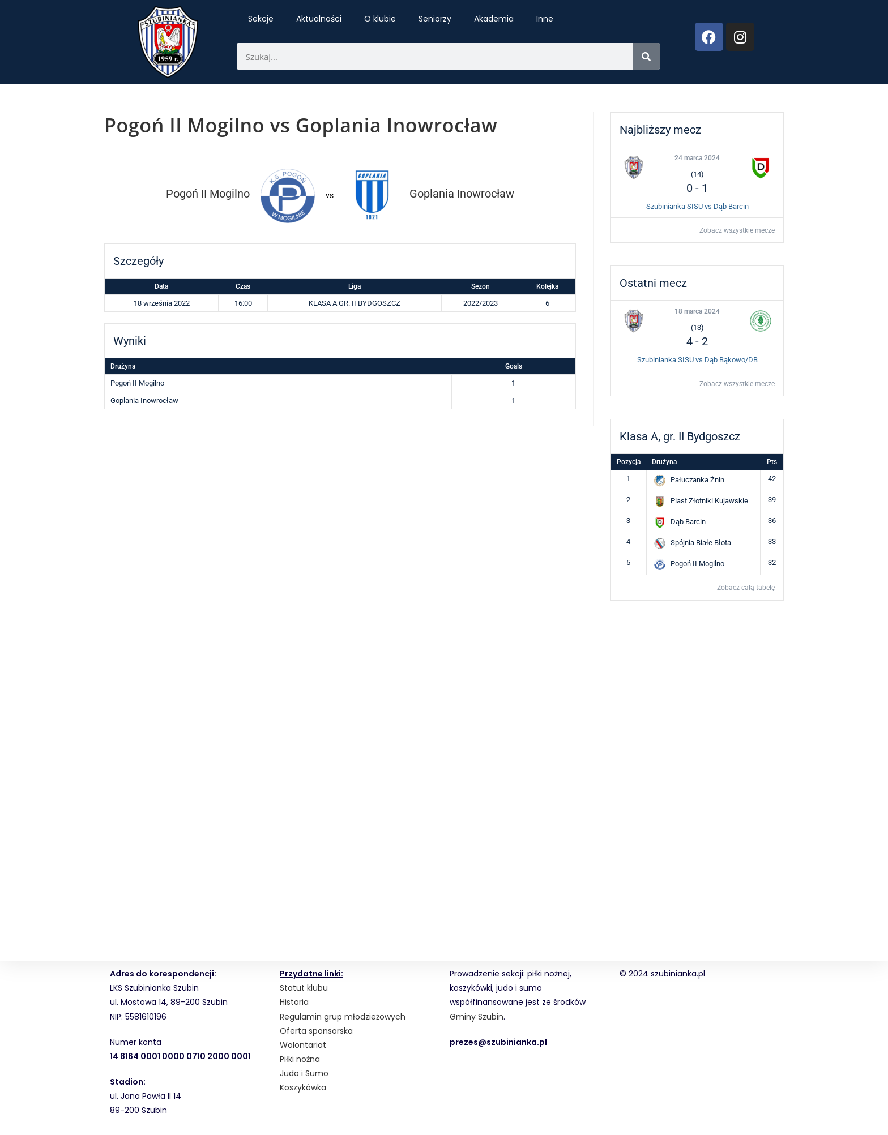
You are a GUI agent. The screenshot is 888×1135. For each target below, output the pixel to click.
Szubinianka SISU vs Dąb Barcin (697, 206)
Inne (544, 18)
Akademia (494, 18)
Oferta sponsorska (316, 1031)
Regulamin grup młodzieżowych (342, 1016)
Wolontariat (303, 1045)
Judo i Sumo (304, 1073)
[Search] (646, 56)
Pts (772, 462)
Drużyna (664, 462)
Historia (294, 1002)
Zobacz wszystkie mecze (737, 230)
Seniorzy (435, 18)
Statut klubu (304, 987)
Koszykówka (303, 1087)
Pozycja (629, 462)
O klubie (380, 18)
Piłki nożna (300, 1059)
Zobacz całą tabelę (746, 588)
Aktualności (318, 18)
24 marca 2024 (697, 158)
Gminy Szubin (476, 1016)
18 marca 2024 (697, 311)
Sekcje (261, 18)
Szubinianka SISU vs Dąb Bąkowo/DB (697, 360)
